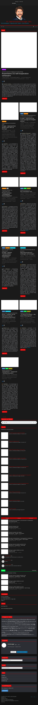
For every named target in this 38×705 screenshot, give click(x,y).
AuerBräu (26, 194)
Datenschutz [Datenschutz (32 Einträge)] (10, 623)
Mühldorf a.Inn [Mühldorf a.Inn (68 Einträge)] (8, 628)
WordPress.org (4, 680)
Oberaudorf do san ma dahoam (14, 500)
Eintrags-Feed (4, 677)
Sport (21, 322)
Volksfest (21, 198)
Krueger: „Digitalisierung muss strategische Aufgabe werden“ (28, 118)
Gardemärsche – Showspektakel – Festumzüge (17, 545)
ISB (34, 256)
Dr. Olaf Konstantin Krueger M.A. (15, 77)
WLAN (24, 78)
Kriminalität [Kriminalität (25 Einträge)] (21, 627)
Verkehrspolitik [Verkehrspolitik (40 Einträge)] (6, 634)
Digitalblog (4, 121)
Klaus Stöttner (4, 262)
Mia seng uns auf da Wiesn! (13, 527)
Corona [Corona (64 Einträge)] (22, 621)
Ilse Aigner (15, 260)
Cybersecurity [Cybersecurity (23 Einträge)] (32, 621)
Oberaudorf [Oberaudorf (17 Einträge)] (22, 628)
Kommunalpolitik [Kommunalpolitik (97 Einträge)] (11, 627)
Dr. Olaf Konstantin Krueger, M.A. (19, 21)
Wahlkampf (15, 137)
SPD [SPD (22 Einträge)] (6, 633)
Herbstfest (24, 321)
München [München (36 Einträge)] (17, 628)
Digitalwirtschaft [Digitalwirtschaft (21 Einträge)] (26, 623)
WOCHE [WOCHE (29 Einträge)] (4, 635)
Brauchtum (30, 194)
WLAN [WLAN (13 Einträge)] (32, 634)
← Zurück (4, 417)
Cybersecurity (32, 123)
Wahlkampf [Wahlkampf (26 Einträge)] (20, 634)
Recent (19, 518)
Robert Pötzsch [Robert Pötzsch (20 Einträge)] (20, 630)
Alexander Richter (8, 564)
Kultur (25, 188)
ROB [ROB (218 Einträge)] (13, 630)
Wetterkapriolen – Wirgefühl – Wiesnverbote (16, 533)
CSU (7, 259)
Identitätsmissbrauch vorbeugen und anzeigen (27, 252)
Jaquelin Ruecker (8, 560)
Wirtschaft (4, 69)
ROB (12, 78)
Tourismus (7, 201)
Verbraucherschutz (23, 259)
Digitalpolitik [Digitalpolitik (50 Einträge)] (19, 623)
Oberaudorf (28, 126)
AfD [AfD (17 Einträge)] (7, 619)
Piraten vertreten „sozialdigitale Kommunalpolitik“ (7, 193)
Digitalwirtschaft (27, 77)
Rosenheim (15, 78)
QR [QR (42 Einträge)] (8, 630)
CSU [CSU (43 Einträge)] (27, 621)
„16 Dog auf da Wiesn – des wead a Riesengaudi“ (28, 315)
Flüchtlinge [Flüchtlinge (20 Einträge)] (8, 624)
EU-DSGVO (13, 134)
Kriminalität (22, 258)
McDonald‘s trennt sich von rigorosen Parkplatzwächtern (19, 483)
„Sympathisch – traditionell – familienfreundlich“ (9, 372)
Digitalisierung (13, 247)
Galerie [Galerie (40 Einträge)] (21, 624)
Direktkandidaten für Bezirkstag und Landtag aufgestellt (18, 466)
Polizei (25, 258)
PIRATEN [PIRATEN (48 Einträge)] (31, 628)
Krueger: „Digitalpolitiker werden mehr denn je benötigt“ (9, 126)
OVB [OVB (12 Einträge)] (27, 628)
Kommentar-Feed (5, 678)
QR (11, 78)
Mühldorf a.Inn (4, 137)
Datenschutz (22, 125)
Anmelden (3, 675)
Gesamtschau (34, 570)
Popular (7, 518)
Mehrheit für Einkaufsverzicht (14, 441)
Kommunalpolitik (4, 78)
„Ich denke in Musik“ (12, 508)
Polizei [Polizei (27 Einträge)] (4, 630)
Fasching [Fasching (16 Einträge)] (4, 624)
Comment (31, 518)
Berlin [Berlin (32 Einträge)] (10, 619)
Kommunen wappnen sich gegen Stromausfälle (17, 458)
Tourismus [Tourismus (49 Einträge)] (16, 633)
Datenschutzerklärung (9, 699)
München (9, 78)
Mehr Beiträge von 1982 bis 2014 (7, 688)
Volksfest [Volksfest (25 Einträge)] (13, 634)
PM (7, 188)
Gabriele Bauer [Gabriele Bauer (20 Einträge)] (14, 624)
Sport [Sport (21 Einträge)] (10, 633)
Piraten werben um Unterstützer (14, 491)
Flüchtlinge (3, 135)
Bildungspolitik (12, 131)
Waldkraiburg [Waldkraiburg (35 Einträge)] (27, 634)
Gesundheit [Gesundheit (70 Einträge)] (28, 625)
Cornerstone (23, 77)
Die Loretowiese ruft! (26, 191)
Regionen (28, 188)
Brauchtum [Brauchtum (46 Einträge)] (24, 619)
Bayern (22, 113)
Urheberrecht (12, 262)
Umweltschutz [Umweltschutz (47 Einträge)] (24, 633)
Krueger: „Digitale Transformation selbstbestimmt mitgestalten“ (7, 253)
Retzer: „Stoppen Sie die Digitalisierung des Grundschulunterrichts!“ (9, 315)
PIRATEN (8, 137)
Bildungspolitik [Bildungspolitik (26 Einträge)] (16, 619)
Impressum (3, 699)
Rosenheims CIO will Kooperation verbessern (15, 74)
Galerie (28, 195)
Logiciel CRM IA (7, 555)
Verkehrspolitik (20, 78)
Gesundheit (7, 135)
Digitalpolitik (4, 134)
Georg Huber (32, 195)
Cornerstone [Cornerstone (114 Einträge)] (13, 621)
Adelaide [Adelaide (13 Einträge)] (3, 619)
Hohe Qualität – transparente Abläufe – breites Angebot (20, 539)
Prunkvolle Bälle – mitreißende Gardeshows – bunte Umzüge (19, 587)
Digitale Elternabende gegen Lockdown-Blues (17, 449)
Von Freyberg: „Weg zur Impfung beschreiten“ (17, 432)
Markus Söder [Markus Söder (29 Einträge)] (28, 627)
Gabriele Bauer (24, 195)
